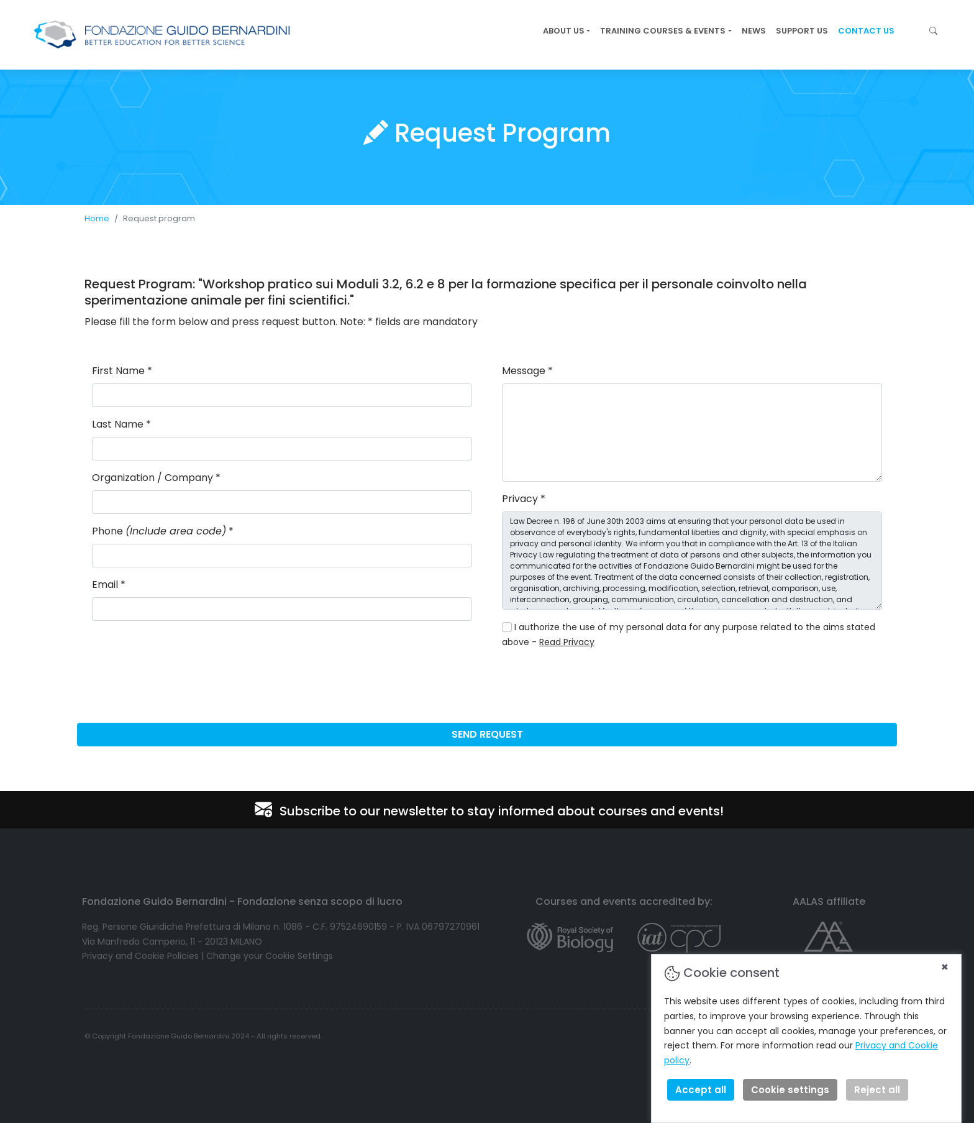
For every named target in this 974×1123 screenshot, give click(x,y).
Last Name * (121, 424)
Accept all (700, 1089)
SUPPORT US (802, 31)
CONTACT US (866, 31)
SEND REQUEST (487, 734)
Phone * (163, 531)
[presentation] (596, 683)
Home (96, 218)
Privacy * (523, 499)
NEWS (754, 31)
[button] (933, 31)
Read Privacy (566, 642)
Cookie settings (790, 1089)
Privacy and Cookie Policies (140, 956)
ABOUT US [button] (564, 31)
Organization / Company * (156, 477)
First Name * (122, 371)
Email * (108, 584)
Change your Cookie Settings (269, 956)
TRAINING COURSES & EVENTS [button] (663, 31)
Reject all (877, 1089)
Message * (527, 371)
